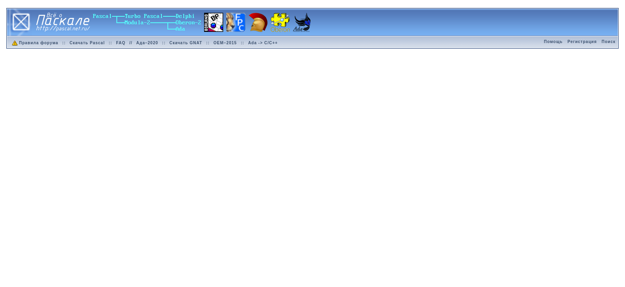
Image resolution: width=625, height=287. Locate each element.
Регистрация (582, 41)
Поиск (608, 41)
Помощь (553, 41)
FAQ (121, 43)
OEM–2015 (225, 43)
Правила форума (34, 43)
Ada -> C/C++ (263, 43)
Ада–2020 (147, 43)
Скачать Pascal (87, 43)
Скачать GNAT (185, 43)
